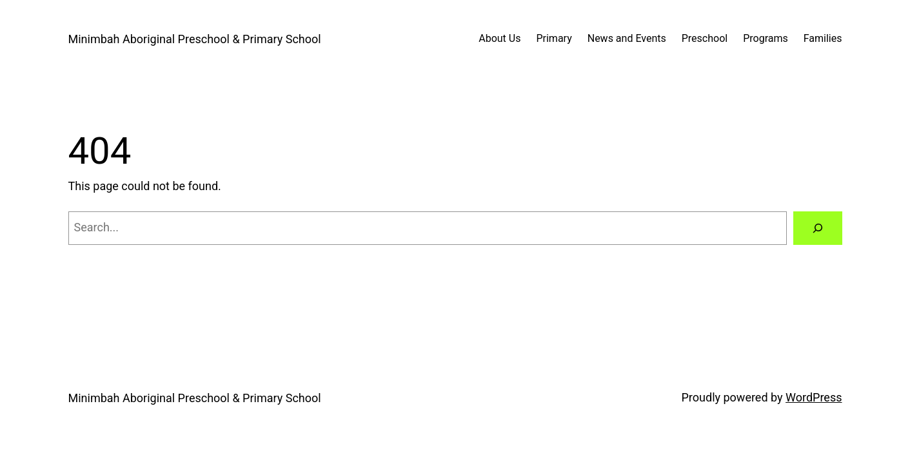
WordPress (814, 397)
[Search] (817, 228)
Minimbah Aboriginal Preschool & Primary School (194, 39)
